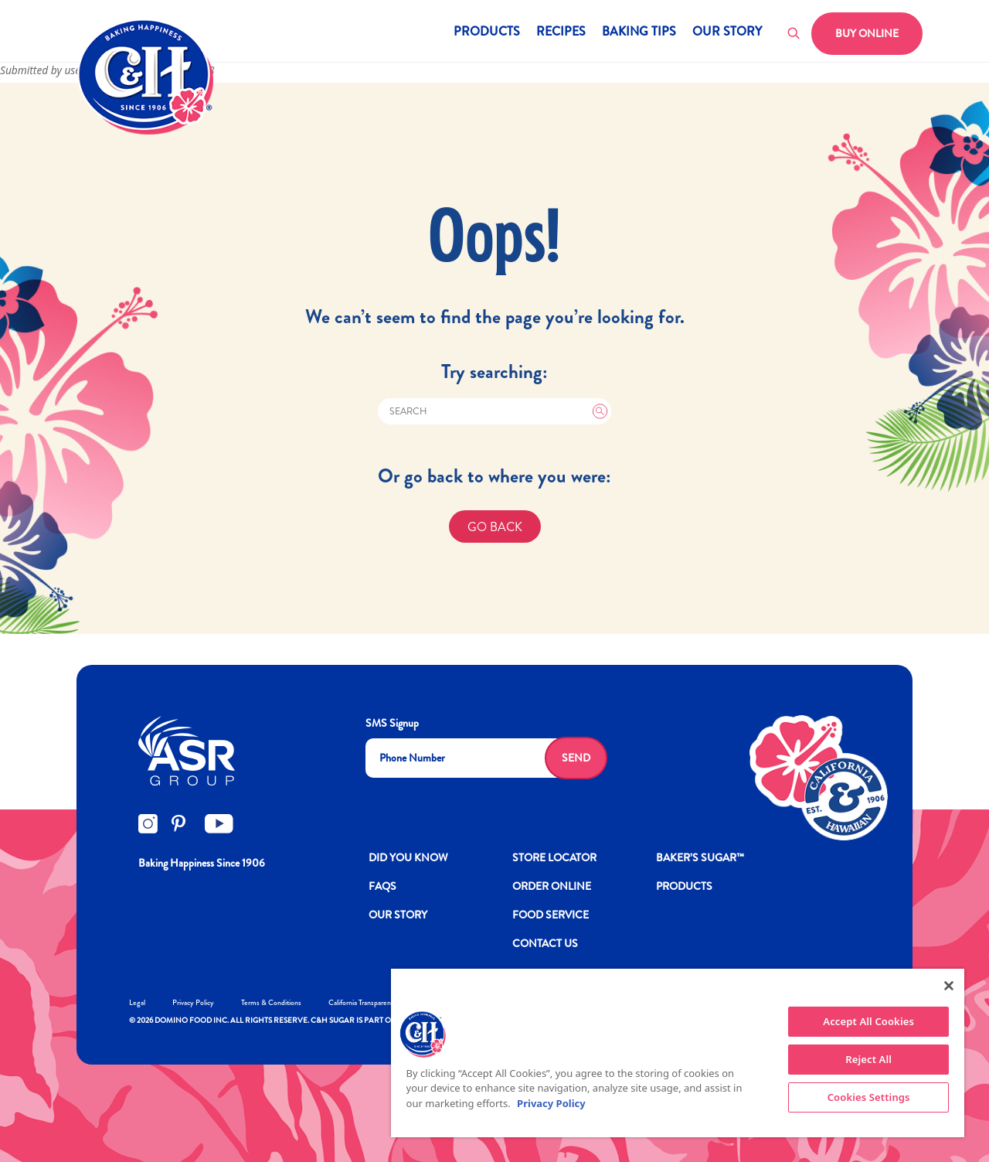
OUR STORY (398, 914)
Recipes (561, 33)
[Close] (948, 985)
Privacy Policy (193, 1002)
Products (487, 33)
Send (576, 757)
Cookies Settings (869, 1097)
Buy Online (867, 33)
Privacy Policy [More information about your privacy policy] (551, 1103)
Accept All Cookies (868, 1021)
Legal (137, 1002)
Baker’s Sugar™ (700, 857)
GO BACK (494, 527)
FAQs (382, 886)
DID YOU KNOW (408, 857)
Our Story (727, 33)
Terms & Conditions (271, 1002)
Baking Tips (639, 33)
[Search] (494, 411)
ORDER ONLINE (551, 886)
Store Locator (554, 857)
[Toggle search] (794, 34)
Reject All (868, 1059)
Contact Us (545, 943)
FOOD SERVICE (550, 914)
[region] (677, 1053)
